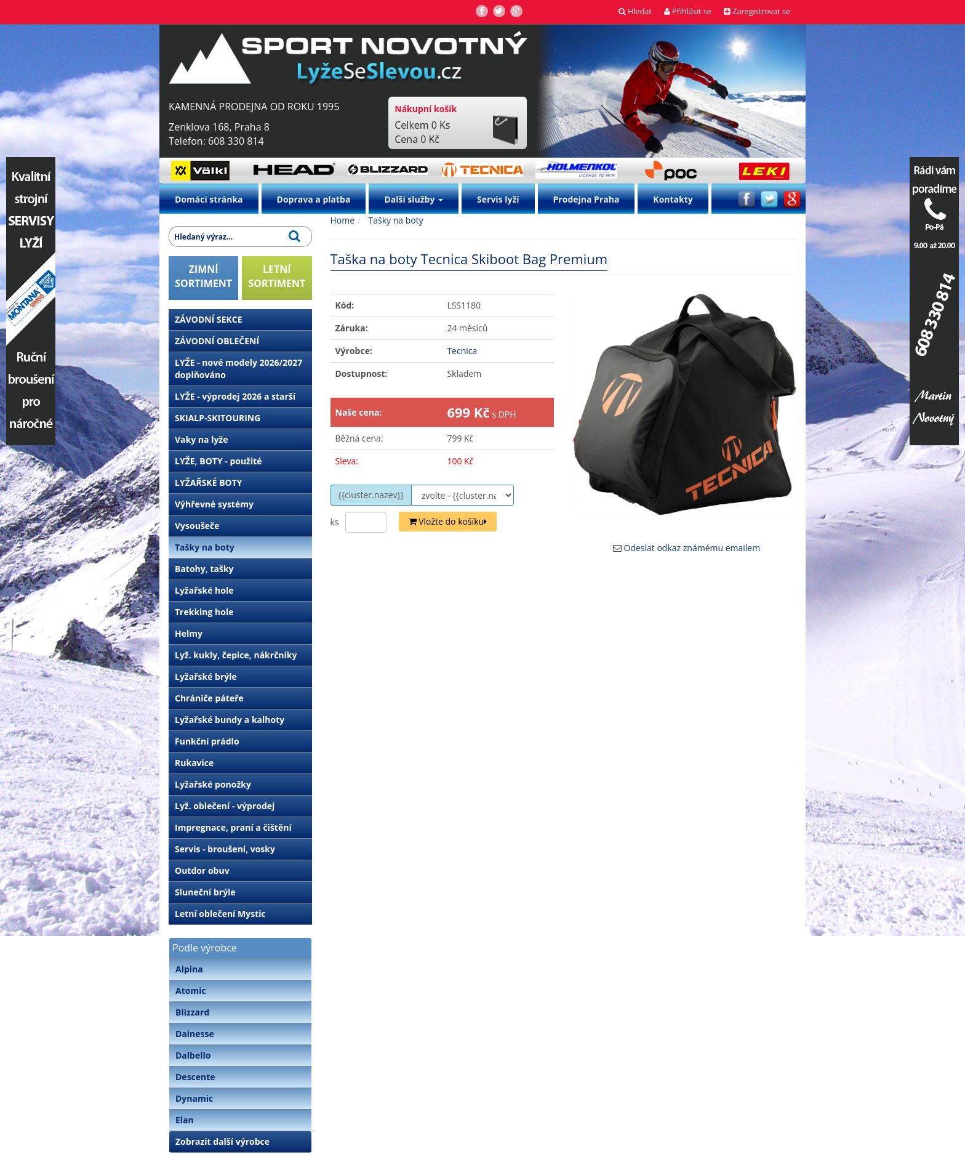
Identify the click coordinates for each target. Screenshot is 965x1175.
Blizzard (192, 1012)
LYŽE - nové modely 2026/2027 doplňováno (238, 369)
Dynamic (194, 1098)
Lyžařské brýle (206, 676)
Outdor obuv (202, 870)
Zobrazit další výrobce (222, 1141)
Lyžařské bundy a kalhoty (229, 719)
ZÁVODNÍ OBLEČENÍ (217, 341)
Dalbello (192, 1055)
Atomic (190, 990)
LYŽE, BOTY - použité (218, 461)
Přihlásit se (687, 11)
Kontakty (672, 199)
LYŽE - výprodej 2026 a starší (235, 396)
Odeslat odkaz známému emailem (692, 548)
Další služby (413, 199)
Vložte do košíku (448, 521)
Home (342, 220)
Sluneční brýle (205, 892)
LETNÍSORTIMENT (276, 276)
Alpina (189, 969)
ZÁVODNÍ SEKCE (208, 319)
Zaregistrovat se (757, 11)
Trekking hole (204, 612)
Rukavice (194, 763)
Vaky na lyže (201, 439)
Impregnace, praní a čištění (233, 827)
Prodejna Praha (586, 199)
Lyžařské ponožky (213, 784)
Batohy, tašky (204, 569)
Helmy (188, 633)
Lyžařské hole (204, 590)
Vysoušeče (197, 525)
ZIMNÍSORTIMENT (203, 276)
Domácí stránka (209, 199)
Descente (195, 1077)
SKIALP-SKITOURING (217, 418)
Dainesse (194, 1034)
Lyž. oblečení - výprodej (224, 806)
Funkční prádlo (207, 741)
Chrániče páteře (209, 698)
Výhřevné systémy (214, 504)
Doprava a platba (314, 199)
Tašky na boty (204, 547)
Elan (184, 1120)
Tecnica (462, 351)
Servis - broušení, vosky (225, 849)
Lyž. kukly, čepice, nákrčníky (236, 655)
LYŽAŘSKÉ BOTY (208, 482)
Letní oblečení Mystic (220, 913)
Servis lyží (498, 199)
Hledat (635, 11)
